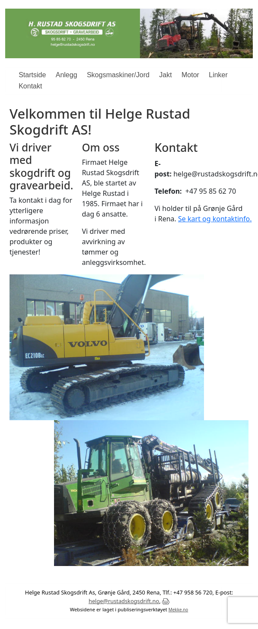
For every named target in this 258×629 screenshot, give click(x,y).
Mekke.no (178, 610)
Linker (218, 75)
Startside (32, 75)
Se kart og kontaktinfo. (215, 218)
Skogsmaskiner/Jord (118, 75)
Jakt (165, 75)
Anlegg (66, 75)
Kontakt (30, 86)
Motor (190, 75)
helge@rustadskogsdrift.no (124, 601)
